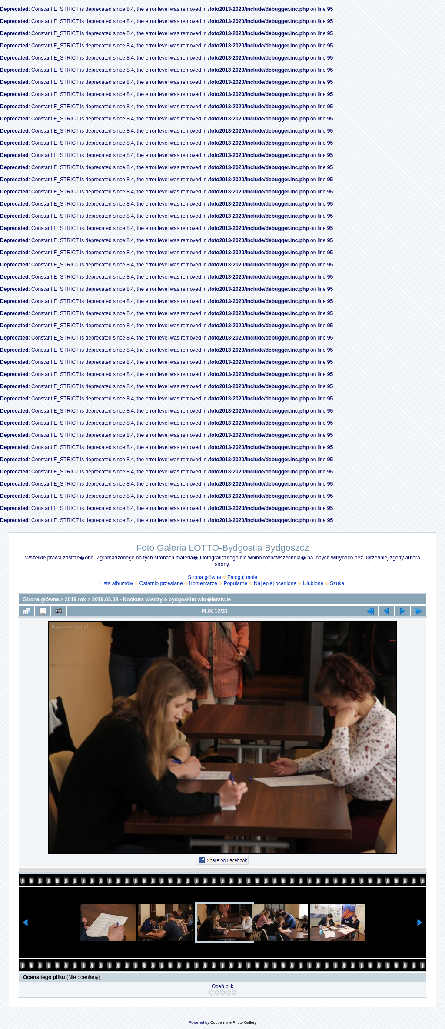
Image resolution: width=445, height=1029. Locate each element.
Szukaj (337, 583)
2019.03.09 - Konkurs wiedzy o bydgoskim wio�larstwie (161, 599)
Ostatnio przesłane (161, 583)
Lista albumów (116, 583)
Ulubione (313, 583)
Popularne (236, 583)
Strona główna (204, 577)
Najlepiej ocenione (275, 583)
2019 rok (75, 599)
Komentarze (203, 583)
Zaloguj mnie (242, 577)
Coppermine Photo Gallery (233, 1022)
